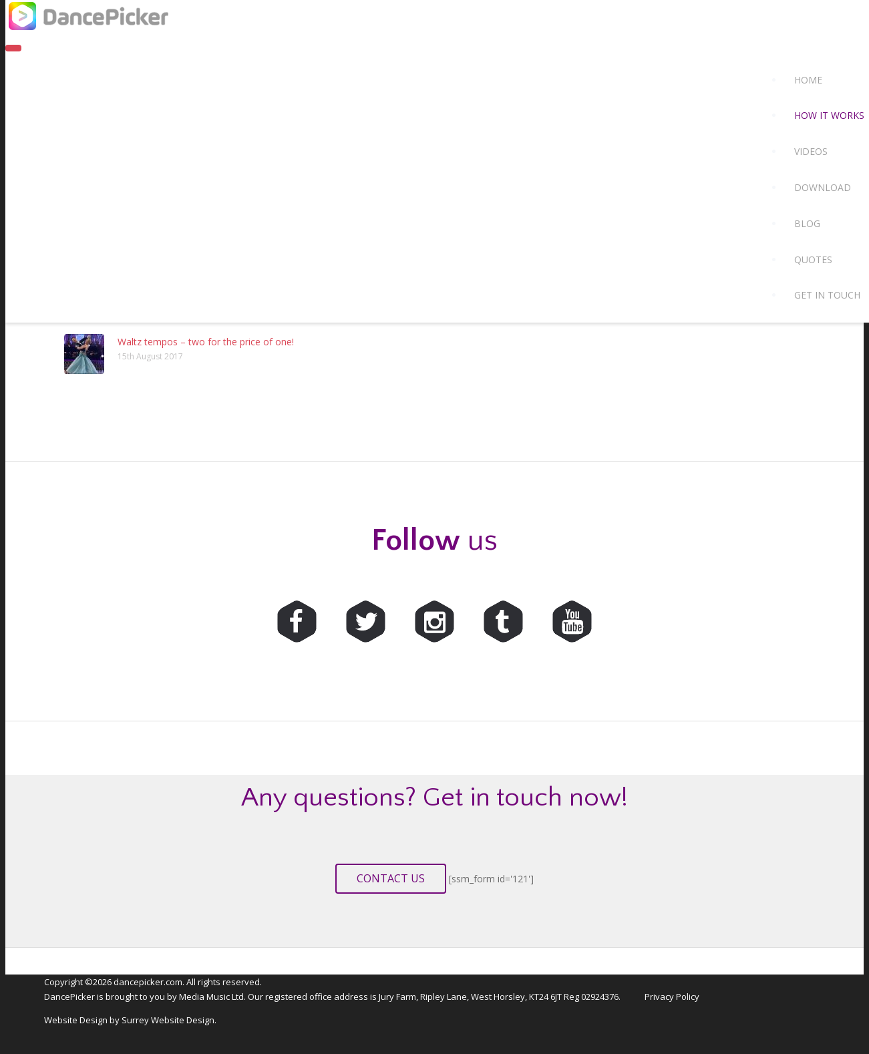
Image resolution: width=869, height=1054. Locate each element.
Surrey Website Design (168, 1020)
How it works (829, 115)
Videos (811, 151)
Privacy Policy (672, 997)
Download (822, 187)
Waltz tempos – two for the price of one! (206, 341)
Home (808, 80)
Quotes (813, 259)
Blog (807, 223)
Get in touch (827, 295)
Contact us (391, 878)
